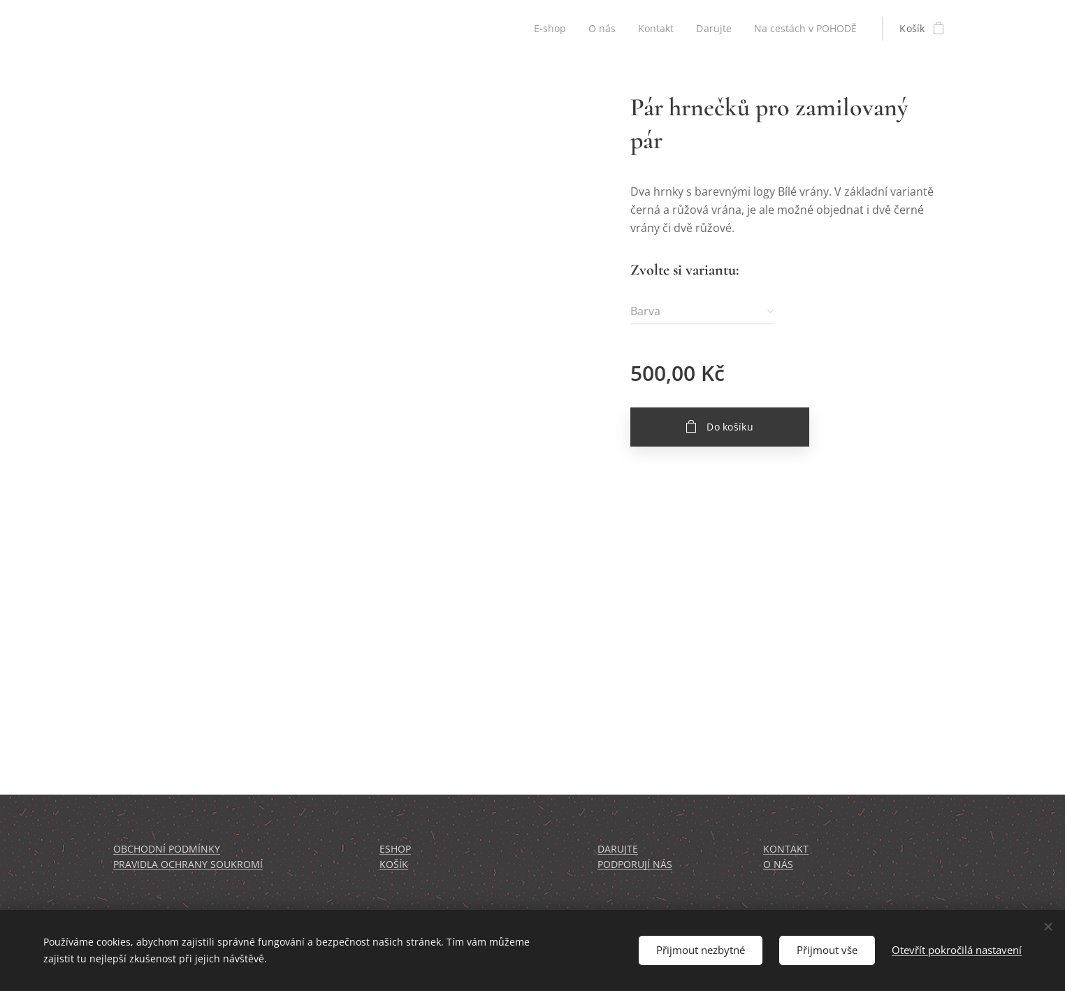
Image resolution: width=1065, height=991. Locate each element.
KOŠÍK (393, 864)
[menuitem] (547, 28)
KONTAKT (786, 848)
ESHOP (395, 848)
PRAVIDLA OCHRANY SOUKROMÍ (188, 864)
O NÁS (778, 864)
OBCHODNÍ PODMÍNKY (166, 848)
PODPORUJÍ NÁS (634, 864)
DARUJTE (617, 848)
